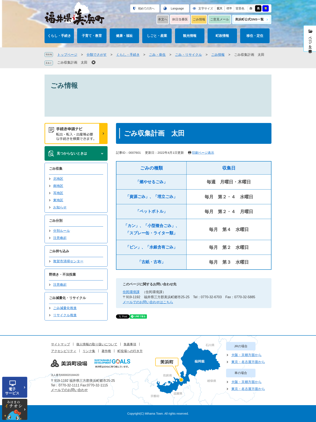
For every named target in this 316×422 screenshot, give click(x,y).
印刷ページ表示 (203, 152)
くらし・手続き (59, 35)
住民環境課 (131, 292)
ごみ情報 (199, 19)
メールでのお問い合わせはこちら (148, 302)
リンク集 (89, 351)
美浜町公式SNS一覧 (249, 19)
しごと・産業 (157, 35)
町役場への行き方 (130, 351)
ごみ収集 (55, 168)
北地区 (58, 178)
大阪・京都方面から (246, 355)
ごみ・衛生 (157, 54)
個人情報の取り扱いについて (96, 344)
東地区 (58, 200)
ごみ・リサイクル (188, 54)
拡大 (219, 8)
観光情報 (189, 35)
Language (177, 8)
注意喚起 (60, 238)
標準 (229, 8)
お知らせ (60, 207)
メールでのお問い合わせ (69, 390)
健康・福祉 (124, 35)
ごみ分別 (55, 220)
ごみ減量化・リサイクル (67, 298)
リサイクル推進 (65, 315)
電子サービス (12, 391)
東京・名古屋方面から (248, 362)
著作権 (106, 351)
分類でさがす (97, 54)
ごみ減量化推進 (65, 308)
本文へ (162, 19)
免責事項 (130, 344)
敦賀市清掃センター (68, 261)
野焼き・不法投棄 (62, 274)
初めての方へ (146, 8)
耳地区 (58, 193)
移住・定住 (254, 35)
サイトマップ (60, 344)
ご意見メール (219, 19)
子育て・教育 (92, 35)
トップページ (67, 54)
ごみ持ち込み (59, 251)
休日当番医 (180, 19)
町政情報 (222, 35)
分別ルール (61, 230)
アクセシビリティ (63, 351)
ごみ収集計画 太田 (72, 62)
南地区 (58, 186)
